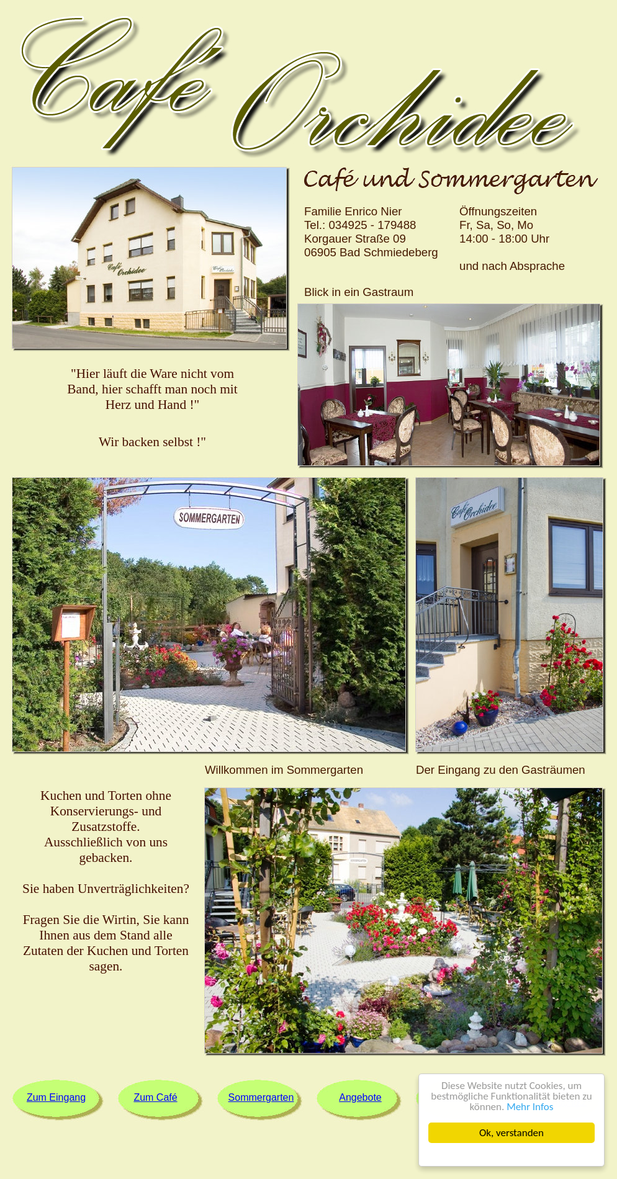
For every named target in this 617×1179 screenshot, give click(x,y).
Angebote (360, 1097)
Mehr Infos (530, 1106)
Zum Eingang (56, 1097)
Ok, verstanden (511, 1132)
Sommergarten (261, 1097)
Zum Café (155, 1097)
